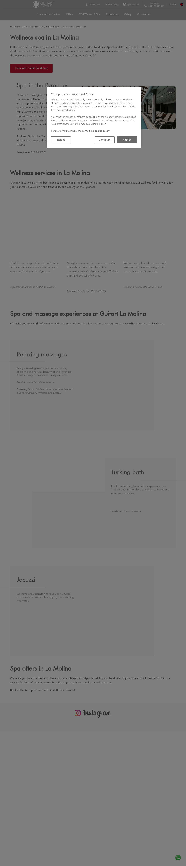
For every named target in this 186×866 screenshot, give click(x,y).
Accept (127, 139)
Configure (105, 139)
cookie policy (102, 131)
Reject (61, 139)
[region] (94, 117)
